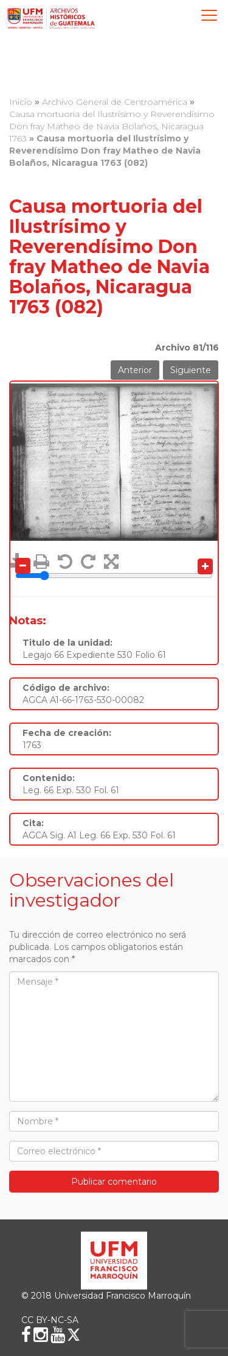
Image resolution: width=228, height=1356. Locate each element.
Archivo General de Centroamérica (114, 101)
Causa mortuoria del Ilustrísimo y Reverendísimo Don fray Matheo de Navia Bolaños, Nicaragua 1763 (112, 126)
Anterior (135, 370)
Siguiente (190, 370)
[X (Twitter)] (73, 1335)
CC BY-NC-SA (49, 1320)
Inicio (20, 101)
